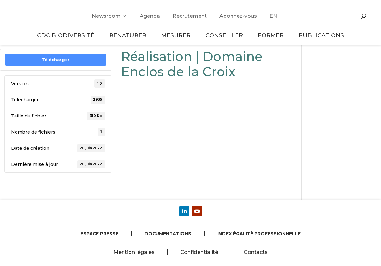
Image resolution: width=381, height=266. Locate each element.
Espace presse (99, 233)
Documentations (167, 233)
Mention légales (134, 252)
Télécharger (56, 59)
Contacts (256, 252)
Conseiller (225, 35)
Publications (321, 35)
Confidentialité (199, 252)
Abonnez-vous (238, 16)
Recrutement (190, 16)
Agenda (150, 16)
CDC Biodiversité (66, 35)
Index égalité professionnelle (259, 233)
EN (273, 16)
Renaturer (128, 35)
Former (272, 35)
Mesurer (177, 35)
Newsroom (106, 16)
